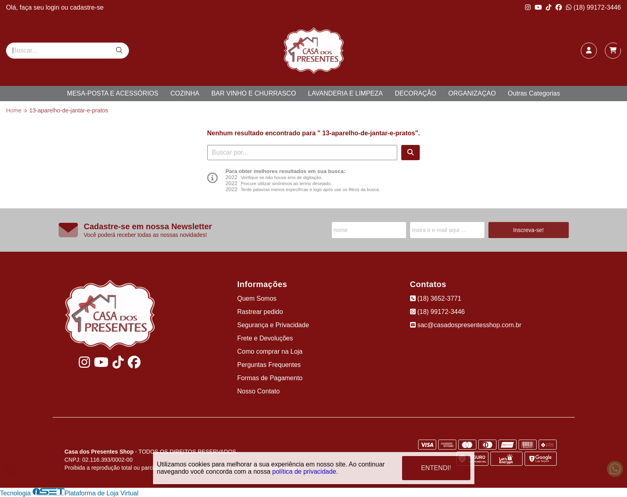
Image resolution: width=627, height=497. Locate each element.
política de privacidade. (305, 470)
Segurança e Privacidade (273, 325)
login (53, 7)
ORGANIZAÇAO (472, 93)
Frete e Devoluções (265, 338)
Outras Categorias (534, 93)
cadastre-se (87, 7)
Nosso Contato (258, 391)
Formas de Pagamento (270, 378)
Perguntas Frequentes (269, 364)
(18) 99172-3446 (593, 7)
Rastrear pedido (260, 311)
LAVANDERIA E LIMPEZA (345, 93)
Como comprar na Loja (270, 351)
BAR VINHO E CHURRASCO (253, 93)
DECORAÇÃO (415, 93)
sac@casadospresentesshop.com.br (465, 325)
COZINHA (184, 93)
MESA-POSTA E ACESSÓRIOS (112, 93)
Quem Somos (257, 298)
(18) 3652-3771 (436, 298)
